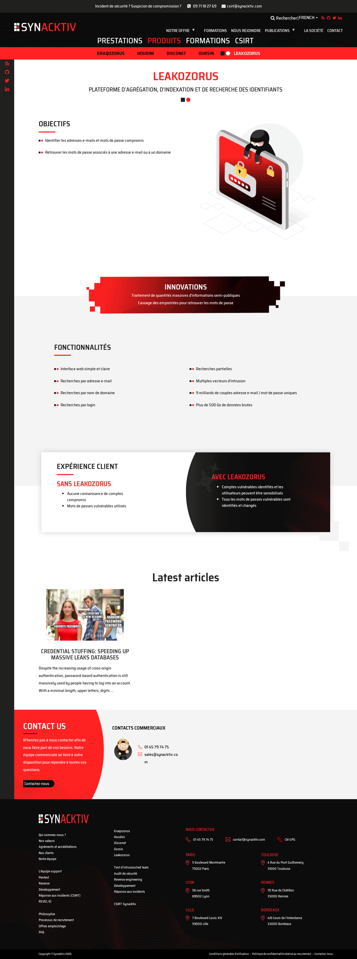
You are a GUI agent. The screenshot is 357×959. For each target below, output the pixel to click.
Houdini (145, 53)
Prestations (119, 41)
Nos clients (46, 853)
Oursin (206, 53)
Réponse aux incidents (129, 891)
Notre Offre (181, 31)
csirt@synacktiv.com (244, 6)
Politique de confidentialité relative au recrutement (281, 954)
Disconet (176, 53)
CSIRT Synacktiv (125, 904)
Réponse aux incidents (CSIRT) (59, 895)
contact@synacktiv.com (249, 839)
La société (313, 31)
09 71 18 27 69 (204, 6)
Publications (281, 31)
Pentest (44, 877)
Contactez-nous (37, 784)
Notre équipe (47, 859)
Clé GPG (290, 839)
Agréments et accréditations (58, 846)
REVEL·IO (45, 901)
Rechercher (284, 18)
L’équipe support (50, 871)
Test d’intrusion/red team (131, 867)
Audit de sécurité (125, 873)
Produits (164, 41)
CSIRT (244, 41)
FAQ (41, 932)
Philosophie (47, 914)
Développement (49, 889)
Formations (215, 31)
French (306, 17)
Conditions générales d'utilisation (229, 954)
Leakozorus (247, 53)
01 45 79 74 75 (203, 839)
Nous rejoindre (246, 31)
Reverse (44, 883)
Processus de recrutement (56, 920)
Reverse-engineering (128, 879)
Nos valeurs (47, 841)
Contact (335, 31)
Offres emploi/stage (52, 926)
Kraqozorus (111, 53)
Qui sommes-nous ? (52, 835)
